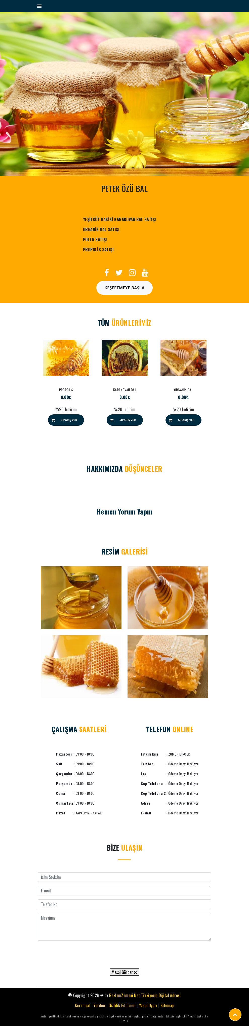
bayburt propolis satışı (145, 1016)
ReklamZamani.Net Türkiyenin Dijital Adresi (145, 995)
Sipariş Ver (69, 420)
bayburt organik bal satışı (100, 1016)
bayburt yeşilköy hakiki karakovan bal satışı (63, 1016)
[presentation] (124, 954)
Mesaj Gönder (124, 972)
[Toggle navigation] (39, 6)
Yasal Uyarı (148, 1005)
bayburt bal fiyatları (186, 1016)
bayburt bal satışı (166, 1016)
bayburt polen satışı (123, 1016)
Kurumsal (82, 1005)
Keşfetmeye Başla (124, 288)
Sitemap (167, 1005)
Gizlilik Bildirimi (122, 1005)
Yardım (99, 1005)
